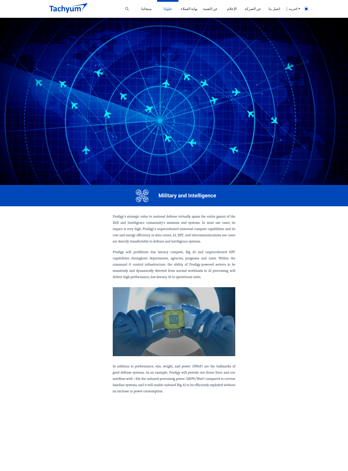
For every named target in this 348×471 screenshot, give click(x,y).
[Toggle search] (127, 8)
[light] (306, 9)
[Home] (68, 9)
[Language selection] (293, 9)
